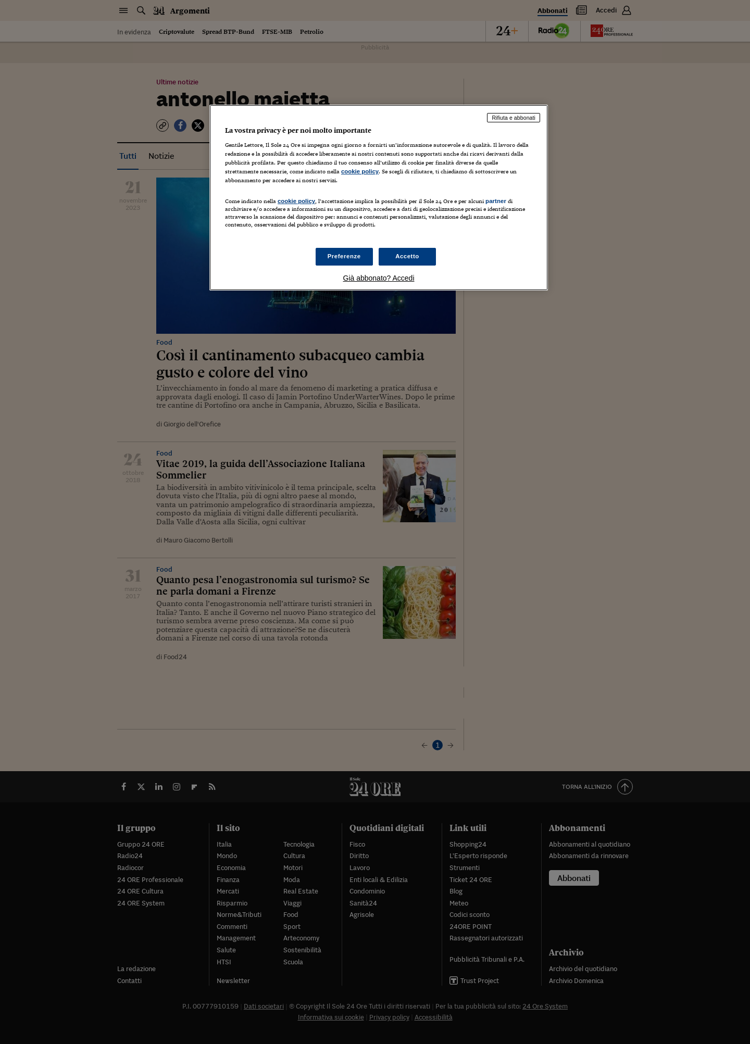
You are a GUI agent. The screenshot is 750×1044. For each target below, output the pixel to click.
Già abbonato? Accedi (379, 278)
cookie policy (360, 171)
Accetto (407, 256)
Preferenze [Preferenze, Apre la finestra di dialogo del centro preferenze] (344, 256)
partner (495, 201)
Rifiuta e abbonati (513, 118)
